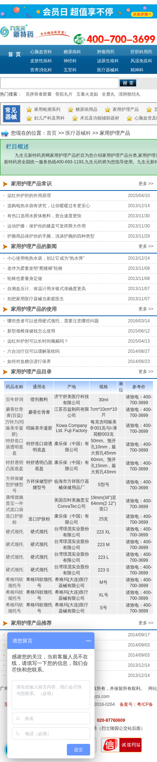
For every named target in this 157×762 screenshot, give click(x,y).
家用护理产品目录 (31, 371)
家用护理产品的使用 (34, 309)
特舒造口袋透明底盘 (14, 447)
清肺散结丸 (129, 94)
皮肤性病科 (41, 60)
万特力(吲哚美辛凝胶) (14, 428)
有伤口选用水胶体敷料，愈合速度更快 (44, 215)
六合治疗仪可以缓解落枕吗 (33, 351)
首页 (52, 133)
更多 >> (145, 183)
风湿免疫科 (141, 60)
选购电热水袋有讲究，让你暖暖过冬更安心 (48, 205)
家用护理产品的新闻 (34, 246)
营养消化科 (41, 69)
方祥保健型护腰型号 (14, 484)
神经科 (70, 60)
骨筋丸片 (64, 94)
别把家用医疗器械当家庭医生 (35, 298)
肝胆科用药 (141, 51)
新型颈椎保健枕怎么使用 (31, 331)
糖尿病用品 (86, 109)
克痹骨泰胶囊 (38, 94)
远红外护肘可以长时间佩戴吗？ (37, 341)
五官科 (70, 69)
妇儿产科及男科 (49, 118)
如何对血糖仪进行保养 (29, 361)
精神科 (137, 69)
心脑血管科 (41, 51)
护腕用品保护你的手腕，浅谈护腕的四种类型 (50, 236)
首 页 (14, 54)
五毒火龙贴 (87, 94)
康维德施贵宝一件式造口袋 (14, 503)
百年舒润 (14, 399)
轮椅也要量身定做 (24, 278)
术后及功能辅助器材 (99, 118)
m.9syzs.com (96, 696)
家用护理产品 (126, 109)
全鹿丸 (108, 94)
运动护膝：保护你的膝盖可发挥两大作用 (46, 226)
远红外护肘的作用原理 (29, 195)
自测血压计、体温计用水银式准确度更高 (46, 288)
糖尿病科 (72, 51)
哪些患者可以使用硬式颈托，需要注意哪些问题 (53, 320)
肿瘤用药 (105, 51)
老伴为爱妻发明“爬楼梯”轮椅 (35, 268)
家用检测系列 (47, 109)
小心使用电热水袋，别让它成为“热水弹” (45, 258)
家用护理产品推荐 (31, 623)
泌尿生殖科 (108, 60)
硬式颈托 (14, 531)
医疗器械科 (108, 69)
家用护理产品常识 (31, 184)
